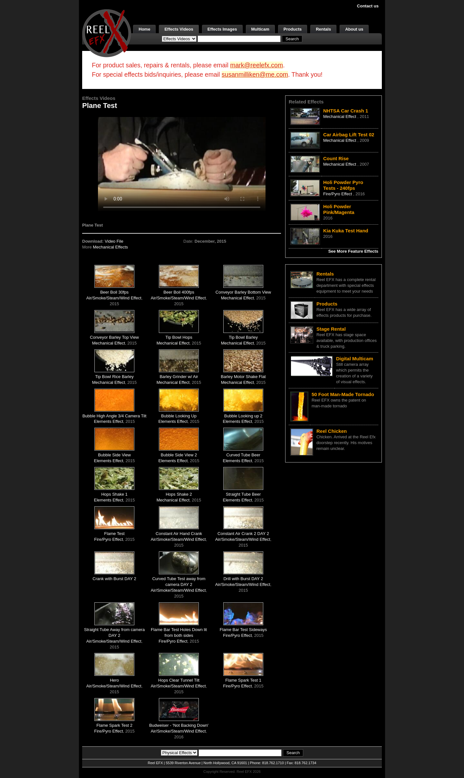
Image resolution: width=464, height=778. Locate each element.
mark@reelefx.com (256, 65)
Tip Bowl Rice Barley (114, 376)
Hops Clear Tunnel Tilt (178, 680)
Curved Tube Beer (243, 454)
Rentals (323, 29)
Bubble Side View (114, 454)
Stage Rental (331, 329)
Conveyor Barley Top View (114, 337)
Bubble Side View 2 (179, 454)
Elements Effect (108, 421)
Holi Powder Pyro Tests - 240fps (343, 185)
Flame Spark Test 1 (243, 680)
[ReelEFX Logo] (106, 32)
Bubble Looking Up (179, 415)
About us (354, 29)
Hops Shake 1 (114, 494)
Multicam (260, 29)
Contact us (368, 6)
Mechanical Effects (110, 247)
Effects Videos (178, 29)
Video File (114, 241)
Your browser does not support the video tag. (182, 163)
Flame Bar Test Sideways (243, 629)
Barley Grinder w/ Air (179, 376)
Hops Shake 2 (179, 494)
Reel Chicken (331, 431)
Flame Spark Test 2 (114, 725)
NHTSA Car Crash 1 (345, 110)
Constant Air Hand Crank (179, 533)
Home (144, 29)
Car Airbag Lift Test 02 (348, 134)
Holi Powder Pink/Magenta (338, 209)
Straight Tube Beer (243, 494)
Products (293, 29)
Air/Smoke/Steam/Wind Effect (113, 298)
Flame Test (114, 533)
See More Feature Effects (353, 251)
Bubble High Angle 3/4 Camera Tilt (114, 415)
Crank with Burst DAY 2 (114, 578)
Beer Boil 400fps (178, 292)
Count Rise (336, 158)
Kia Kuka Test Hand (345, 230)
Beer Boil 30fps (114, 292)
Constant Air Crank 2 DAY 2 (243, 533)
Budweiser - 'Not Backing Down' (178, 725)
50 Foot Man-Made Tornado (343, 394)
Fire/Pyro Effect (108, 539)
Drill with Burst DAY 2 (243, 578)
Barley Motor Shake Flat (243, 376)
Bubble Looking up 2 (243, 415)
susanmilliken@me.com (255, 74)
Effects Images (222, 29)
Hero (114, 680)
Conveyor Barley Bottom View (243, 292)
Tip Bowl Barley (243, 337)
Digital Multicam (354, 358)
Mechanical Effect (237, 298)
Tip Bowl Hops (178, 337)
